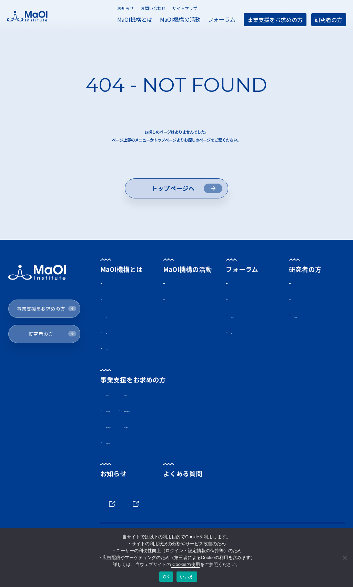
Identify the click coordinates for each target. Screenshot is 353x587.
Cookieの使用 (185, 564)
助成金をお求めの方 (318, 286)
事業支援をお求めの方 (275, 20)
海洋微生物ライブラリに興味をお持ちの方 (259, 427)
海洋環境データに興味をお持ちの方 (151, 444)
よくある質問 (183, 493)
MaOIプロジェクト (130, 286)
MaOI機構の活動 (180, 19)
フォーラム (221, 19)
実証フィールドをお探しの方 (142, 427)
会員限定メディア (253, 329)
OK (166, 576)
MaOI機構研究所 (314, 303)
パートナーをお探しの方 (237, 444)
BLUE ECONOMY (129, 522)
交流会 (239, 346)
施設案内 (118, 329)
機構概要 (118, 346)
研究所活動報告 (313, 320)
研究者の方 (328, 20)
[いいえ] (344, 557)
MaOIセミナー (186, 303)
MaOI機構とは (134, 19)
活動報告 (180, 286)
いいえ (187, 576)
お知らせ (125, 8)
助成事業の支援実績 (232, 410)
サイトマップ (184, 8)
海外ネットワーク (129, 363)
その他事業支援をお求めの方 (142, 461)
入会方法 (242, 312)
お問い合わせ (153, 8)
